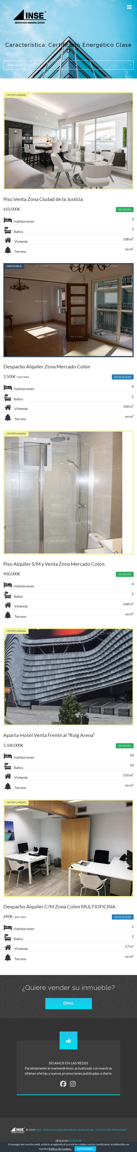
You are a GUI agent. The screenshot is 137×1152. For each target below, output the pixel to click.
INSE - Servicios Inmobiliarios (56, 1129)
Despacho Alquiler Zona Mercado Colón (46, 366)
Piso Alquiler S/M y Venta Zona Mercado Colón (53, 564)
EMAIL (68, 1003)
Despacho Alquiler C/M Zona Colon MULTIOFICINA (59, 906)
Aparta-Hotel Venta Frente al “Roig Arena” (49, 735)
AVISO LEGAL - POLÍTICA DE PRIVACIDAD (102, 1129)
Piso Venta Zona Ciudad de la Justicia (43, 199)
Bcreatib (75, 1140)
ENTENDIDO (85, 1148)
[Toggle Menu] (129, 7)
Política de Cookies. (60, 1148)
